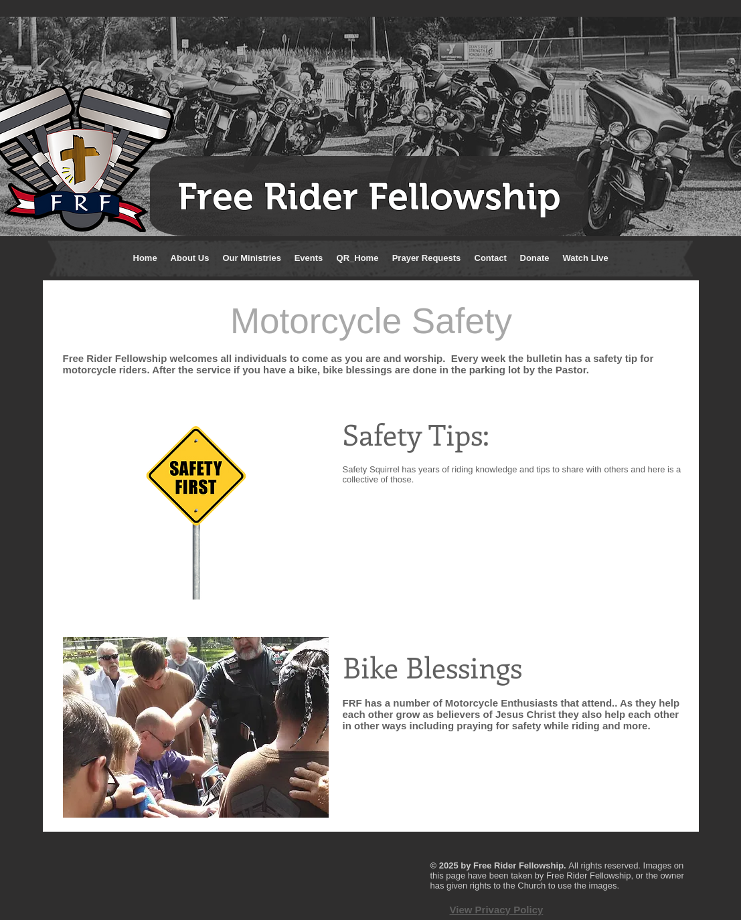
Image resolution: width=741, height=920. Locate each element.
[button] (190, 258)
